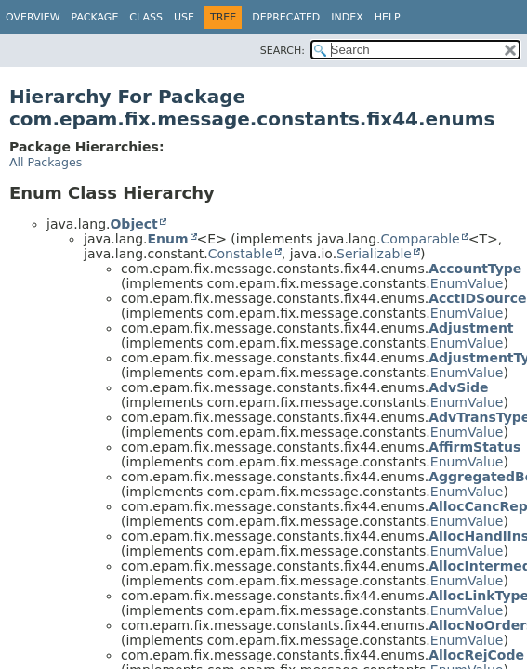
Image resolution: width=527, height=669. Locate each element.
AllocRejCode (476, 655)
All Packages (45, 162)
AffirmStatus (474, 446)
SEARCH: (282, 51)
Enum (167, 238)
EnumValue (467, 283)
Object (133, 223)
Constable (240, 253)
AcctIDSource (477, 298)
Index (346, 17)
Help (388, 17)
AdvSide (458, 387)
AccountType (474, 268)
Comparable (420, 238)
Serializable (374, 253)
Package (95, 17)
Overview (33, 17)
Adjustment (470, 328)
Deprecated (286, 17)
